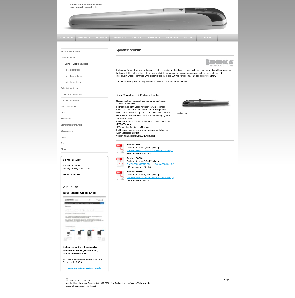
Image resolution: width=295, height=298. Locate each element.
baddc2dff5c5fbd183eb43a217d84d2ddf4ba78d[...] (150, 150)
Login (226, 280)
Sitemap (86, 280)
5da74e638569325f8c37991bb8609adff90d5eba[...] (150, 164)
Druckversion (73, 280)
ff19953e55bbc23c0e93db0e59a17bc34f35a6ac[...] (150, 177)
